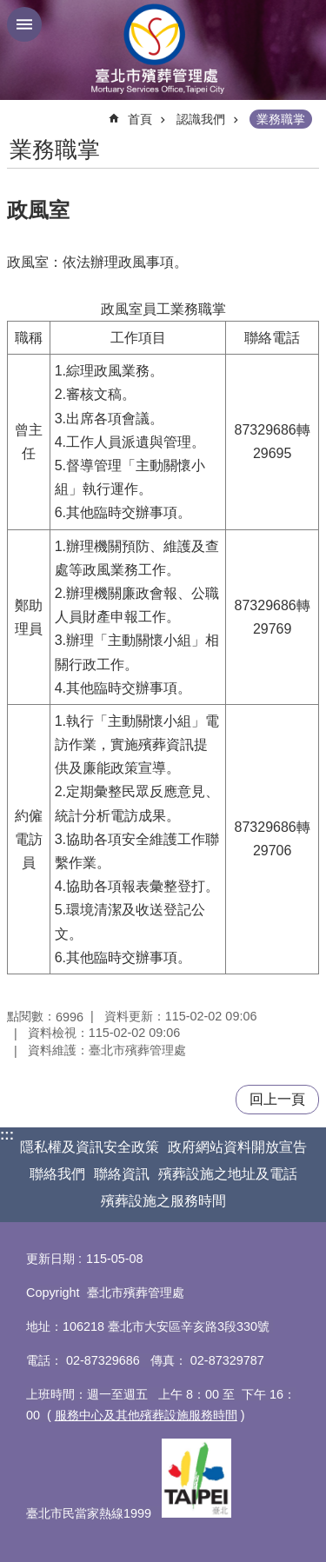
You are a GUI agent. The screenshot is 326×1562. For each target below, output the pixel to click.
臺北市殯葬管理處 (163, 50)
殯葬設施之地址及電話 (227, 1174)
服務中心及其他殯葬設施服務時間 (146, 1415)
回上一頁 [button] (277, 1099)
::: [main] (18, 111)
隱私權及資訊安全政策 (89, 1147)
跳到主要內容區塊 (9, 9)
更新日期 (50, 1259)
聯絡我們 (57, 1174)
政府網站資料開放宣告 (237, 1147)
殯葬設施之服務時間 (163, 1200)
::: (7, 1134)
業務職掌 (280, 119)
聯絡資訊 (122, 1174)
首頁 (140, 119)
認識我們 (200, 119)
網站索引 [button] (24, 24)
